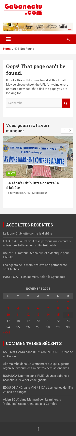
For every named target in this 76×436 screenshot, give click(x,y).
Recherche (66, 103)
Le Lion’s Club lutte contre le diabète (32, 185)
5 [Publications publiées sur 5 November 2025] (28, 308)
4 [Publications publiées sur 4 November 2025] (18, 308)
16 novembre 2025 (18, 192)
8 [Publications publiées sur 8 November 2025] (58, 308)
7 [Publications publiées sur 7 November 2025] (48, 308)
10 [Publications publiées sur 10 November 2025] (8, 315)
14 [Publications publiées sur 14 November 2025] (48, 315)
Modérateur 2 (40, 192)
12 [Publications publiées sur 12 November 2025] (28, 315)
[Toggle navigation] (8, 39)
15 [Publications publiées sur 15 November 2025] (58, 315)
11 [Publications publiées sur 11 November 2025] (18, 315)
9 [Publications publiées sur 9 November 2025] (68, 308)
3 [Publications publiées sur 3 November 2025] (8, 308)
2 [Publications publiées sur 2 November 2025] (68, 302)
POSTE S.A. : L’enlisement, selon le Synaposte (34, 277)
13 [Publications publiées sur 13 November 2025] (38, 315)
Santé (11, 173)
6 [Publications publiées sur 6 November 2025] (38, 308)
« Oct (6, 332)
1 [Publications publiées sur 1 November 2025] (58, 302)
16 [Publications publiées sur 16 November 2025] (68, 315)
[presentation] (64, 130)
